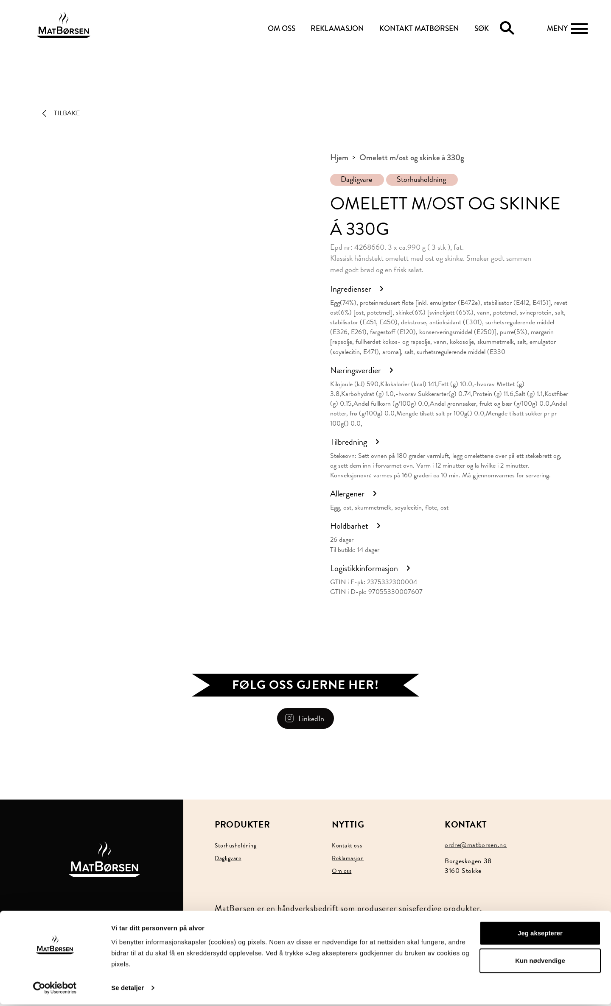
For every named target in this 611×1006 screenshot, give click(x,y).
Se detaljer (127, 989)
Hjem (339, 157)
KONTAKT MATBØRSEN (419, 28)
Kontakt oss (347, 845)
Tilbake (67, 113)
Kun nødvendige (540, 962)
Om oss (341, 871)
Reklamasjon (348, 858)
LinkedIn (311, 718)
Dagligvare (356, 179)
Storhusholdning (421, 179)
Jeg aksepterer (540, 934)
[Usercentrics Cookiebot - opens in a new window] (55, 989)
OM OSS (281, 28)
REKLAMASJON (337, 28)
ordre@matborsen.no (476, 845)
